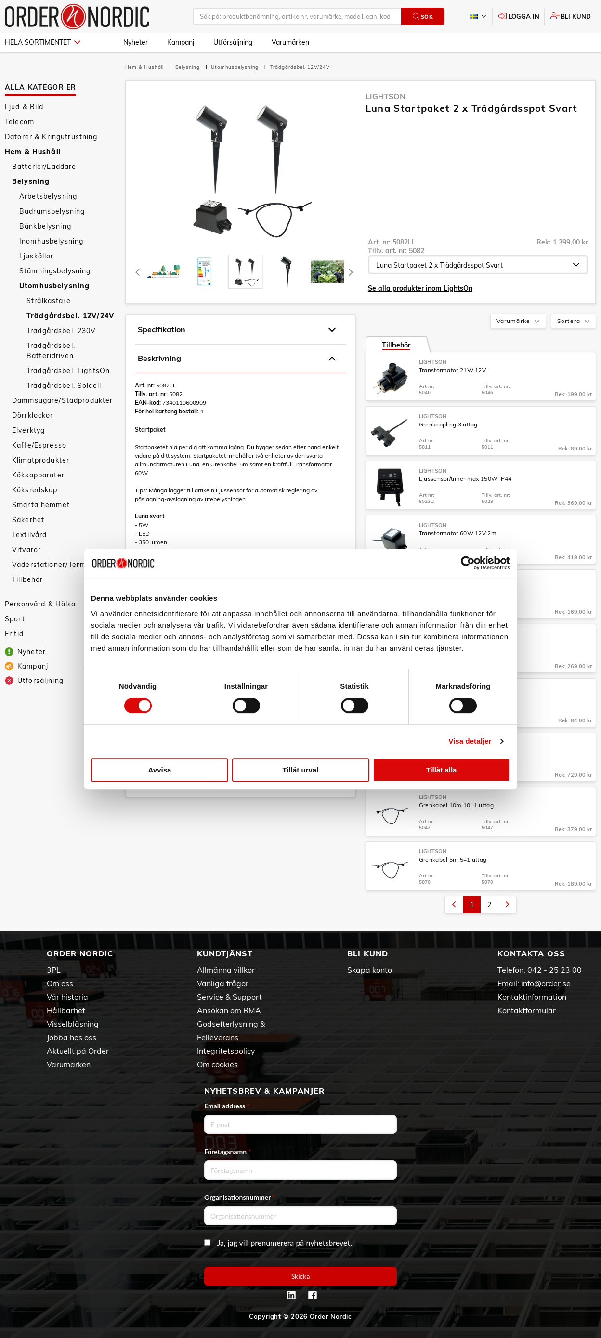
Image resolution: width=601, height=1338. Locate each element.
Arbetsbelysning (48, 196)
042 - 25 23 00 (554, 970)
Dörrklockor (32, 415)
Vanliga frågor (222, 983)
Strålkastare (48, 300)
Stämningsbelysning (55, 271)
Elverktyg (28, 430)
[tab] (163, 271)
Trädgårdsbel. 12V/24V (70, 315)
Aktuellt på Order (78, 1050)
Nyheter (135, 42)
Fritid (14, 634)
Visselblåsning (73, 1024)
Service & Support (229, 997)
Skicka (300, 1276)
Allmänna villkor (226, 970)
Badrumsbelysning (52, 211)
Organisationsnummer (239, 1197)
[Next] (351, 272)
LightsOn (385, 96)
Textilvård (29, 534)
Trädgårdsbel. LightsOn (68, 370)
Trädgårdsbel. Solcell (63, 385)
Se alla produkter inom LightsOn (420, 288)
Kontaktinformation (531, 997)
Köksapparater (38, 475)
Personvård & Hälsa (40, 604)
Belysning (31, 181)
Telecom (19, 121)
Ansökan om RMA (229, 1010)
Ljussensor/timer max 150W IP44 (465, 478)
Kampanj (180, 42)
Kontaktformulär (526, 1010)
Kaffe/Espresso (39, 445)
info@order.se (546, 983)
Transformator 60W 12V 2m (457, 533)
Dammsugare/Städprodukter (62, 400)
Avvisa (159, 770)
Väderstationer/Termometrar (63, 564)
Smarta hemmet (41, 505)
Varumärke (518, 321)
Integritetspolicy (226, 1050)
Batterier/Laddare (44, 166)
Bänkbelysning (45, 226)
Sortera (574, 321)
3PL (54, 970)
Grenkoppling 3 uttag (448, 424)
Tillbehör (27, 579)
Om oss (60, 983)
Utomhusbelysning (54, 286)
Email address (226, 1106)
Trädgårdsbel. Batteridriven (50, 350)
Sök (423, 16)
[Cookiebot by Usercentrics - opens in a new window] (468, 563)
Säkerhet (28, 519)
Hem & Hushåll (33, 151)
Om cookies (217, 1064)
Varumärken (290, 42)
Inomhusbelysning (51, 241)
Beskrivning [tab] (237, 358)
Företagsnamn (227, 1151)
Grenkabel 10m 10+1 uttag (456, 805)
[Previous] (138, 272)
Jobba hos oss (71, 1037)
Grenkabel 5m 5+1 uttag (453, 859)
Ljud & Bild (24, 107)
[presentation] (245, 272)
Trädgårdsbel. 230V (61, 330)
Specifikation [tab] (237, 329)
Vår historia (67, 997)
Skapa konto (369, 970)
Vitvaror (26, 549)
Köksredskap (35, 490)
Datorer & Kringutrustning (51, 136)
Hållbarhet (66, 1010)
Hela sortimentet (42, 42)
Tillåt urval (301, 770)
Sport (15, 619)
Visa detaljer (469, 741)
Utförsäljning (232, 42)
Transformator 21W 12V (452, 369)
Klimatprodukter (40, 460)
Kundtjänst (225, 953)
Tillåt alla (441, 770)
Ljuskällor (36, 256)
